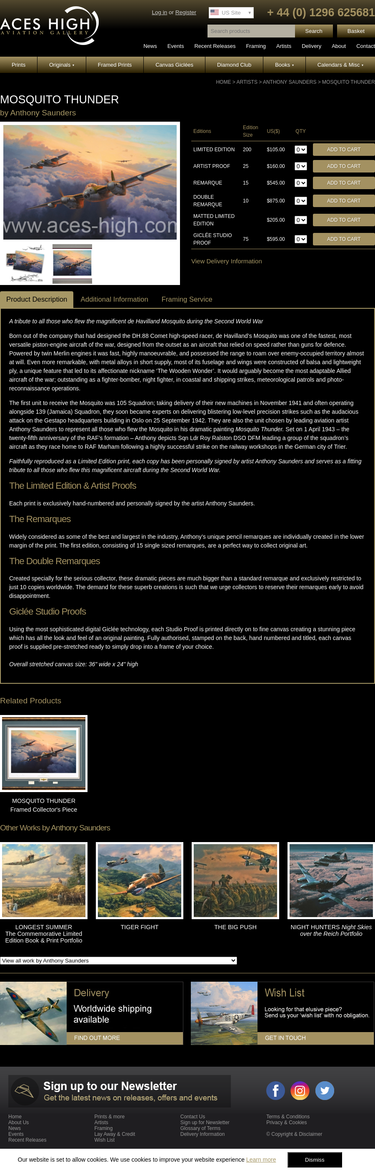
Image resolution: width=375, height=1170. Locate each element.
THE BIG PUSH (235, 927)
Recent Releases (214, 46)
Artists (283, 46)
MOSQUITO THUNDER (348, 82)
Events (176, 46)
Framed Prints (115, 65)
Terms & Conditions (288, 1117)
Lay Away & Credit (114, 1134)
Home (223, 82)
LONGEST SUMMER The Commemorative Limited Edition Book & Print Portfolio (43, 934)
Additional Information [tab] (114, 299)
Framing (256, 46)
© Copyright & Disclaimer (294, 1134)
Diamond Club (234, 65)
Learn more (261, 1159)
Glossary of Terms (200, 1128)
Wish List (104, 1140)
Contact (365, 46)
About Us (18, 1122)
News (150, 46)
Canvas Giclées (174, 65)
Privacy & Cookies (286, 1122)
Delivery (311, 46)
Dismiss (315, 1160)
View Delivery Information (226, 261)
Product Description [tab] (36, 299)
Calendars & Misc (340, 65)
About (339, 46)
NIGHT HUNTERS (331, 930)
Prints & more (109, 1117)
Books (284, 65)
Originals (61, 65)
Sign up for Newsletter (205, 1122)
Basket (356, 31)
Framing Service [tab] (187, 299)
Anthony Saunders (289, 82)
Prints (18, 65)
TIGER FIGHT (139, 927)
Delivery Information (202, 1134)
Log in (159, 12)
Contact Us (192, 1117)
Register (185, 12)
